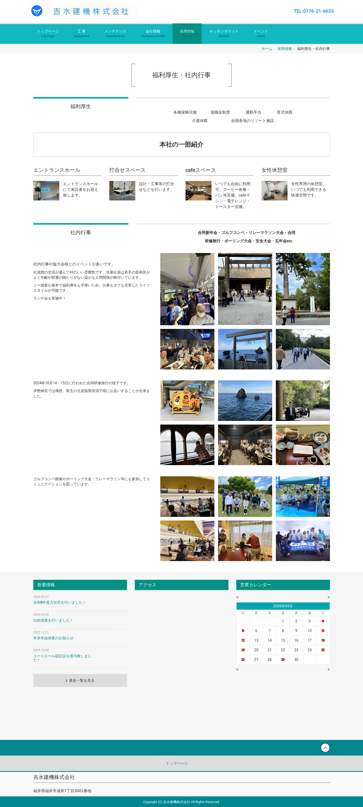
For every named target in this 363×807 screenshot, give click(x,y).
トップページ (48, 34)
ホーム (267, 49)
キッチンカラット (224, 34)
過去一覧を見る (81, 680)
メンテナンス (115, 34)
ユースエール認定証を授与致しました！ (62, 658)
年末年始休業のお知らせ (53, 638)
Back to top (181, 748)
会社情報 (153, 34)
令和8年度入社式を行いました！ (59, 602)
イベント (261, 34)
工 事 (82, 34)
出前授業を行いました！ (53, 620)
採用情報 (187, 34)
